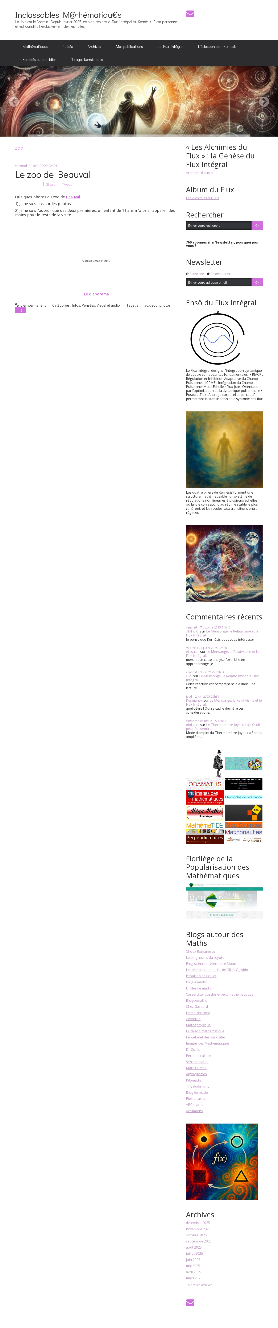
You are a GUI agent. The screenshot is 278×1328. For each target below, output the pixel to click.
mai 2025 (193, 1266)
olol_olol (192, 631)
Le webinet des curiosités (206, 1037)
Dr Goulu (193, 1049)
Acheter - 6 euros (199, 172)
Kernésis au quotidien (39, 59)
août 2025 (194, 1247)
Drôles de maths (199, 988)
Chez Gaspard (197, 1006)
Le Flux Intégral (170, 46)
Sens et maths (197, 1061)
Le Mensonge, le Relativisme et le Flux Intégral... (222, 633)
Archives (94, 46)
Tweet (67, 184)
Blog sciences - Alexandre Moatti (211, 963)
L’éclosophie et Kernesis (217, 46)
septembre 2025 (199, 1241)
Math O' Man (196, 1068)
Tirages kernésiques (87, 59)
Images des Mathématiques (207, 1043)
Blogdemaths (196, 1000)
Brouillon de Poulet (201, 976)
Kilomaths (194, 1080)
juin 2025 (193, 1260)
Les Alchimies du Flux (202, 198)
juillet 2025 (194, 1254)
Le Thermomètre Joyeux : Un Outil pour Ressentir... (223, 726)
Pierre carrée (196, 1098)
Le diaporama (96, 293)
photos (165, 305)
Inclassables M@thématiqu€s (68, 14)
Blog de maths (197, 1092)
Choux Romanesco (200, 951)
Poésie (67, 46)
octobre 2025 (196, 1235)
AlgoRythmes (196, 1074)
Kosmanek (194, 700)
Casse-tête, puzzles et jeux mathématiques (219, 994)
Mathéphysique (198, 1025)
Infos (76, 305)
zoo (155, 305)
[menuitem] (35, 46)
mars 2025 (194, 1278)
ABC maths (194, 1104)
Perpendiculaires (199, 1055)
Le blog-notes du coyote (205, 957)
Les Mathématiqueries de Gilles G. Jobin (217, 969)
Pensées (88, 305)
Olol (189, 676)
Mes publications (129, 46)
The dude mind (197, 1086)
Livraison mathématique (205, 1031)
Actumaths (194, 1111)
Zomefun (193, 1019)
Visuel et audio (108, 305)
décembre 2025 (198, 1223)
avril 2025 (193, 1272)
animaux (143, 305)
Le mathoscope (198, 1012)
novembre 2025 (198, 1229)
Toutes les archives (199, 1285)
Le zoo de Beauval (52, 174)
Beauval (73, 196)
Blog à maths (196, 982)
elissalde (192, 651)
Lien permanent (30, 305)
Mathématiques (35, 46)
